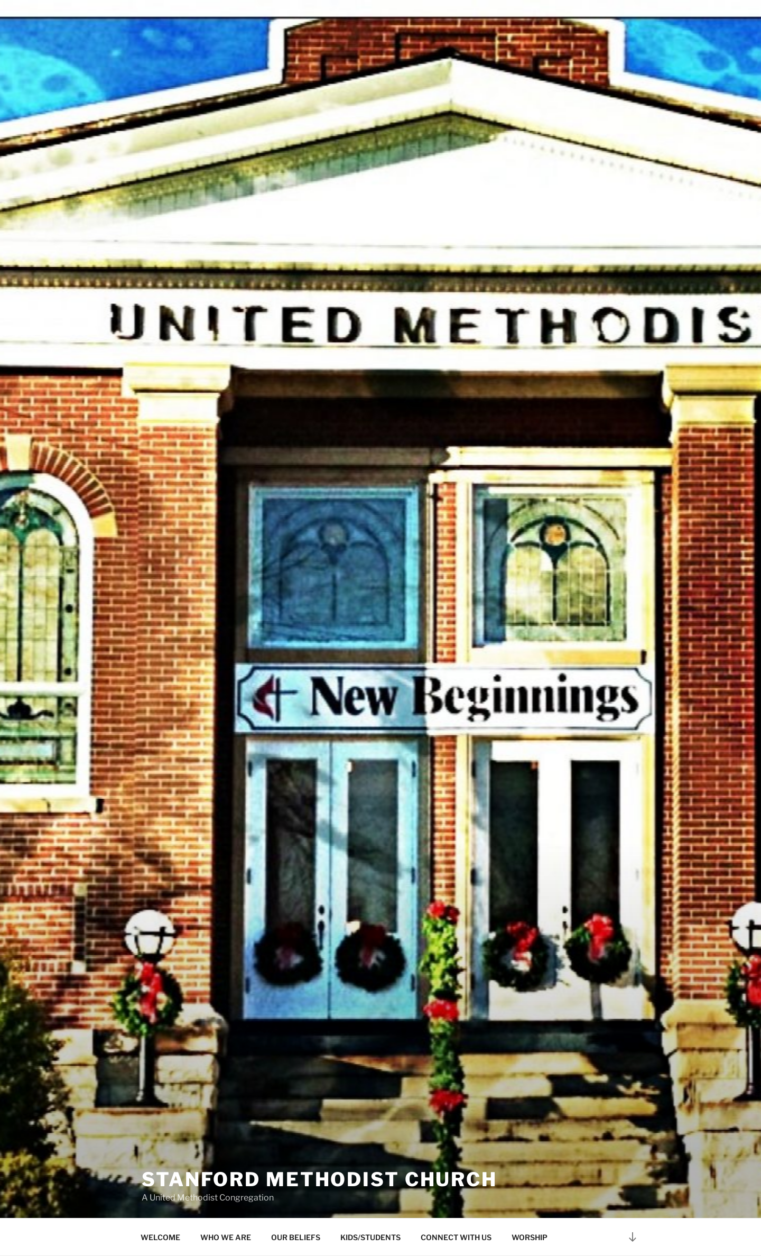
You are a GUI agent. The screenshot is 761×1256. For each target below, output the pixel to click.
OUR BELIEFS (295, 1237)
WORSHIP (529, 1237)
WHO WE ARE (225, 1237)
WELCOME (160, 1237)
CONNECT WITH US (456, 1237)
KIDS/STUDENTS (370, 1237)
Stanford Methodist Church (319, 1168)
